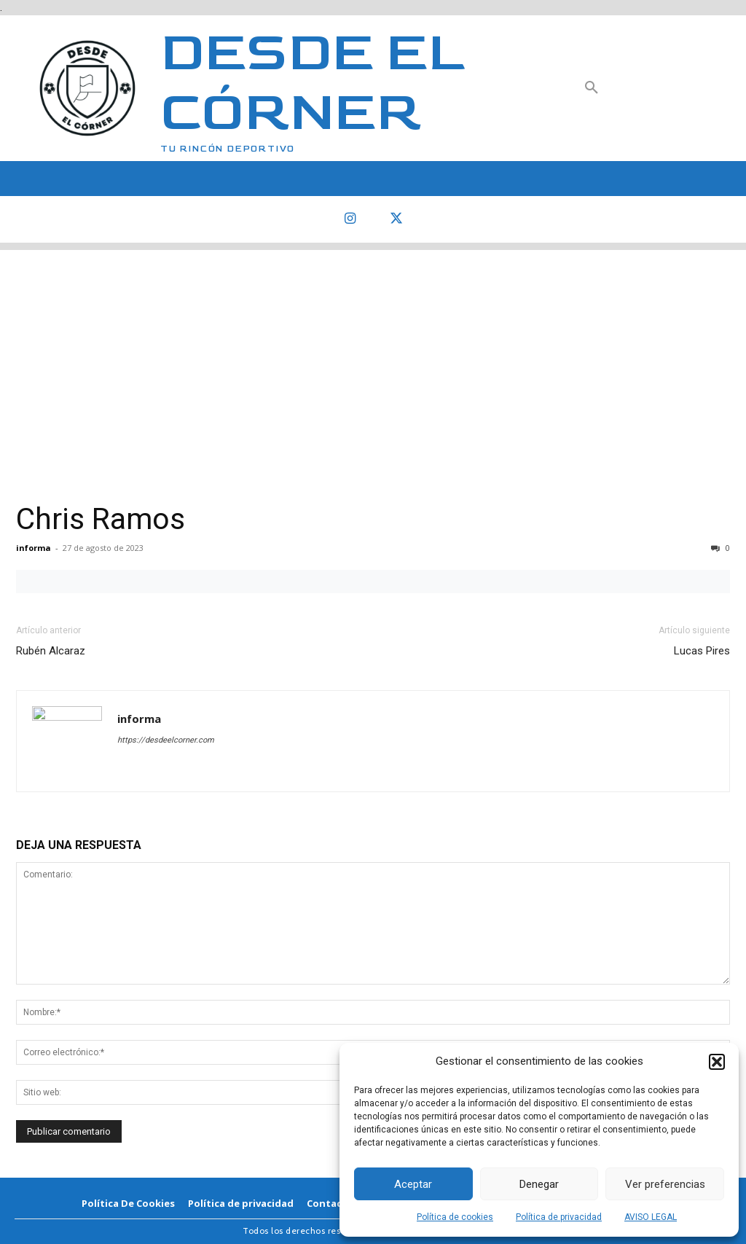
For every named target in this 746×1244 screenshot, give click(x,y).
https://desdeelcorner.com (165, 740)
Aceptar (413, 1184)
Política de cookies (455, 1217)
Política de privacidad (559, 1217)
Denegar (539, 1184)
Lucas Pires (702, 650)
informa (33, 547)
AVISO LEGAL (650, 1217)
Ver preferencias (665, 1184)
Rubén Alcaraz (50, 650)
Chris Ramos (100, 518)
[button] (717, 1062)
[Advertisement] (373, 352)
